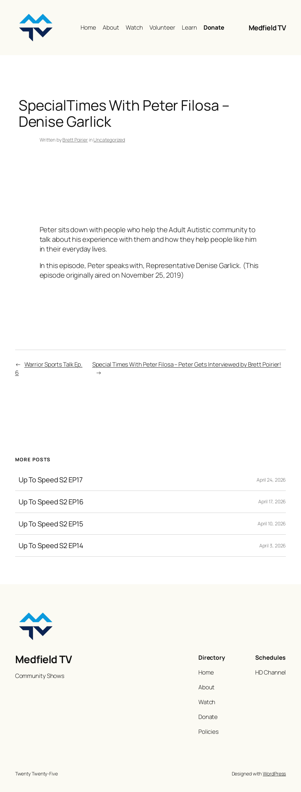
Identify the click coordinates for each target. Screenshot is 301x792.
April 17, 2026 (272, 501)
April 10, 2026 (272, 523)
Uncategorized (109, 139)
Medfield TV (267, 27)
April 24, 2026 (271, 479)
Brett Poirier (75, 139)
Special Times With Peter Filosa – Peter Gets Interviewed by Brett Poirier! (186, 364)
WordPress (274, 773)
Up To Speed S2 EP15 (51, 524)
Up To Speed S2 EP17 (51, 480)
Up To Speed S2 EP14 (51, 545)
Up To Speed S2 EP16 (51, 502)
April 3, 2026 (272, 545)
